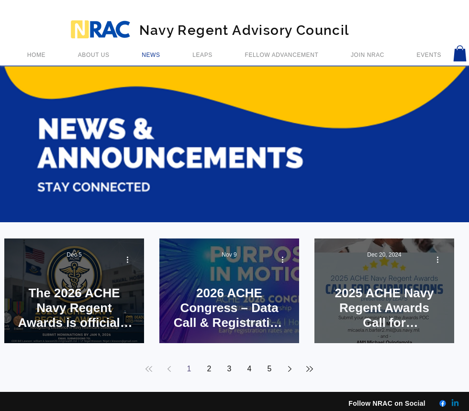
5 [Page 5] (270, 369)
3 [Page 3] (229, 369)
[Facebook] (442, 403)
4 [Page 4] (249, 369)
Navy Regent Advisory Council (244, 30)
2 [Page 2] (209, 369)
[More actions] (130, 259)
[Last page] (309, 369)
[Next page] (289, 369)
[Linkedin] (455, 403)
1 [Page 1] (189, 369)
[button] (460, 53)
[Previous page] (169, 369)
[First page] (148, 369)
